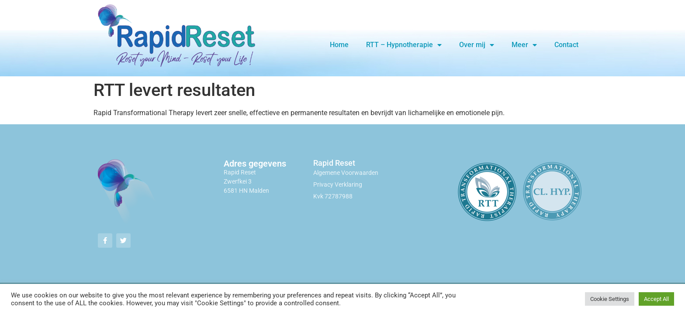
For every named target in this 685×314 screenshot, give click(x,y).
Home (339, 45)
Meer (524, 45)
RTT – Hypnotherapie (404, 45)
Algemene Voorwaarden (345, 172)
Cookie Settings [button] (609, 299)
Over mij (476, 45)
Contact (566, 45)
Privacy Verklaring (337, 184)
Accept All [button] (656, 299)
